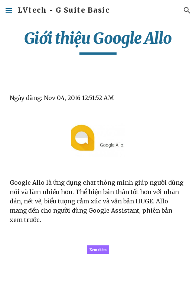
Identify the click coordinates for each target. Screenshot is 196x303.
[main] (98, 42)
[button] (9, 10)
